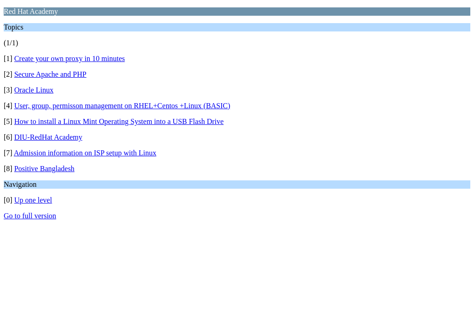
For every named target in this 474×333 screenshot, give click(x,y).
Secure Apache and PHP (50, 74)
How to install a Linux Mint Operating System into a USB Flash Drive (119, 121)
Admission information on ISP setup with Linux (85, 153)
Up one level (33, 200)
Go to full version (30, 216)
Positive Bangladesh (44, 169)
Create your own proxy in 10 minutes (69, 58)
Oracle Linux (34, 90)
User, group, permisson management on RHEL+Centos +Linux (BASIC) (122, 106)
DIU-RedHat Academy (48, 137)
